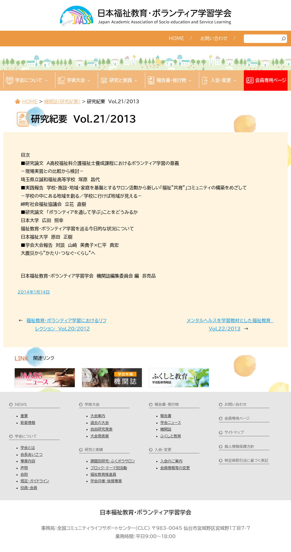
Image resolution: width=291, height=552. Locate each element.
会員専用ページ (237, 418)
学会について (26, 436)
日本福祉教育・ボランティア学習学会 (145, 512)
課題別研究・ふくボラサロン (112, 461)
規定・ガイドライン (34, 481)
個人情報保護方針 (239, 446)
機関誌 (165, 429)
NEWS (21, 404)
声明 (24, 468)
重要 (24, 416)
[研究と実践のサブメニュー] (135, 80)
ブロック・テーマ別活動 (108, 468)
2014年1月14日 (34, 292)
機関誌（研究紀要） (62, 101)
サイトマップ (234, 432)
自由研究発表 (101, 429)
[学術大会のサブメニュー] (89, 80)
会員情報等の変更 (175, 468)
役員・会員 (28, 488)
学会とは (27, 448)
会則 (24, 474)
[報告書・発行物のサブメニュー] (190, 80)
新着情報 (27, 423)
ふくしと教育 (170, 436)
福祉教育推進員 (103, 474)
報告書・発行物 (167, 404)
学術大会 (92, 404)
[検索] (283, 38)
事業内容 (27, 461)
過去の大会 (99, 423)
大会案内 (97, 416)
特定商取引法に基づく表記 (246, 460)
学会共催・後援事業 (106, 481)
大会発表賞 (99, 436)
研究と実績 (94, 450)
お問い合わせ (236, 404)
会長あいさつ (31, 454)
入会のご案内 (171, 461)
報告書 (165, 416)
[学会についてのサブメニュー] (46, 80)
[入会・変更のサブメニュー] (235, 80)
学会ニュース (170, 423)
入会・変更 (163, 450)
